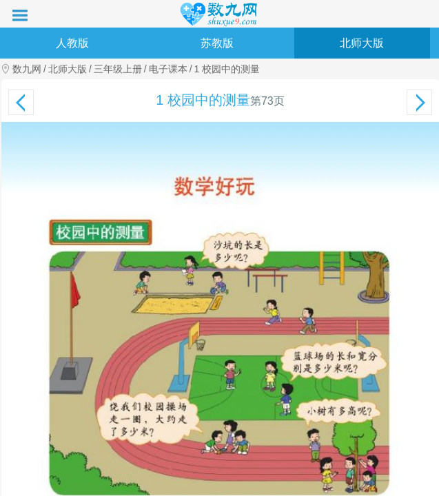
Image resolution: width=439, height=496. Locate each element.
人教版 (72, 43)
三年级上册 (118, 68)
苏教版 (217, 43)
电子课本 (168, 68)
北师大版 (362, 43)
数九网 (26, 68)
